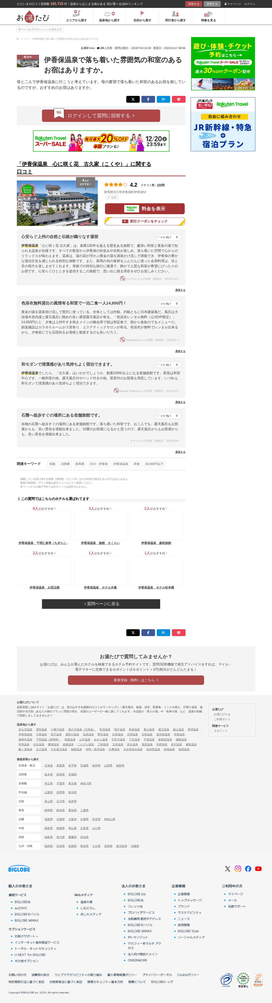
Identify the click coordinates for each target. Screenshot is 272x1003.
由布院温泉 (153, 749)
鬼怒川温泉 (72, 734)
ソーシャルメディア (191, 937)
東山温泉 (149, 729)
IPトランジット (138, 937)
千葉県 (60, 783)
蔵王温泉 (163, 729)
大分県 (96, 846)
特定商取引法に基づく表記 (26, 982)
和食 (137, 464)
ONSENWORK (137, 960)
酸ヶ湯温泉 (25, 749)
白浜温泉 (38, 744)
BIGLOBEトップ (162, 982)
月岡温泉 (132, 734)
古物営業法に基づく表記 (65, 982)
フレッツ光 (135, 906)
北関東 (65, 464)
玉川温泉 (41, 749)
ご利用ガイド (222, 719)
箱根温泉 (76, 749)
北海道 (49, 765)
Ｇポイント (221, 730)
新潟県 (72, 792)
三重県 (84, 810)
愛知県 (72, 810)
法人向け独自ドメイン (143, 954)
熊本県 (84, 846)
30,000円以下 (154, 464)
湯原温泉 (147, 744)
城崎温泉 (181, 739)
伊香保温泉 (120, 464)
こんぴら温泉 (85, 744)
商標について (137, 982)
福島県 (120, 765)
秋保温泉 (134, 729)
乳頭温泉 (105, 729)
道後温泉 (68, 744)
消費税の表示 (40, 975)
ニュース (184, 918)
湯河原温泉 (163, 734)
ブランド (184, 906)
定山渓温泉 (25, 729)
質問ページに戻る (101, 604)
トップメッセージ (190, 900)
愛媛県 (72, 837)
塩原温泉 (88, 734)
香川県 (60, 837)
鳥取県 (49, 828)
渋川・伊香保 (99, 464)
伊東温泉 (179, 734)
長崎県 (72, 846)
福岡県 (49, 846)
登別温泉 (41, 729)
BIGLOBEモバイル (27, 914)
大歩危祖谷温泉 (133, 749)
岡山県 (72, 828)
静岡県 (49, 810)
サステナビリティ (190, 912)
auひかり (21, 908)
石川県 (60, 801)
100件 (161, 185)
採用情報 (184, 925)
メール (232, 900)
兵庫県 (84, 819)
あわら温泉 (101, 739)
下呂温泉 (134, 739)
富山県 (49, 801)
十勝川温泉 (58, 729)
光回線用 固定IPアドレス (144, 918)
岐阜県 (60, 810)
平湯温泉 (149, 739)
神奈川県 (85, 783)
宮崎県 (108, 846)
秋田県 (96, 765)
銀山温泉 (178, 729)
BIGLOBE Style (188, 931)
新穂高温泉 (165, 739)
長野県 (60, 792)
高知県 (84, 837)
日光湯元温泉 (59, 749)
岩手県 (72, 765)
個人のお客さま (20, 885)
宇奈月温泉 (118, 739)
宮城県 (84, 765)
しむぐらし (88, 908)
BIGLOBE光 (22, 902)
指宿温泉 (184, 749)
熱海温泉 (169, 749)
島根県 (60, 828)
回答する (193, 4)
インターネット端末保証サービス (37, 942)
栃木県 (49, 774)
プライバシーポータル (157, 975)
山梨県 (49, 792)
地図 (112, 197)
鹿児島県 (121, 846)
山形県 (108, 765)
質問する (212, 4)
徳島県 (49, 837)
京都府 (60, 819)
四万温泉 (56, 734)
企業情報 (178, 885)
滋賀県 (49, 819)
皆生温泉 (132, 744)
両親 (52, 464)
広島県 (84, 828)
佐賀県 (60, 846)
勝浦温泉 (53, 744)
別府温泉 (161, 744)
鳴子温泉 (119, 729)
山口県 (96, 828)
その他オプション (27, 961)
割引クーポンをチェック (145, 221)
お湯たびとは (222, 714)
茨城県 (72, 774)
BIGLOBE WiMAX (27, 920)
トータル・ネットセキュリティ (35, 948)
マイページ (233, 4)
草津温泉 (193, 729)
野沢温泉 (103, 734)
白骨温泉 (117, 734)
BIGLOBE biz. (137, 894)
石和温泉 (147, 734)
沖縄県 (135, 846)
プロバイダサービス (141, 912)
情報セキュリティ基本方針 (105, 982)
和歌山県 (109, 819)
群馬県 (79, 464)
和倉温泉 (70, 739)
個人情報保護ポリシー (122, 975)
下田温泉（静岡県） (48, 739)
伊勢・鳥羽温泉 (95, 749)
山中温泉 (84, 739)
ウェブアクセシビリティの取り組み (78, 975)
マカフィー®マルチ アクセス (144, 945)
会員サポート (237, 906)
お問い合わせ (17, 975)
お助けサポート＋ (27, 936)
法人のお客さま (133, 885)
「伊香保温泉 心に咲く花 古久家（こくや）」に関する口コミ (84, 168)
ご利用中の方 (232, 885)
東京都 (72, 783)
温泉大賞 (86, 902)
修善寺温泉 (25, 739)
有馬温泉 (24, 744)
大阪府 (72, 819)
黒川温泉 (176, 744)
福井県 (72, 801)
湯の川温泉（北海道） (82, 729)
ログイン (249, 4)
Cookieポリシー (188, 975)
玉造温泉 (117, 744)
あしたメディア (91, 914)
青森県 (60, 765)
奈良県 (96, 819)
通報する (180, 290)
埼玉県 (49, 783)
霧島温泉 (191, 744)
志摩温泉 (114, 749)
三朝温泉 (103, 744)
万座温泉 (41, 734)
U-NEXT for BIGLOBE (30, 954)
